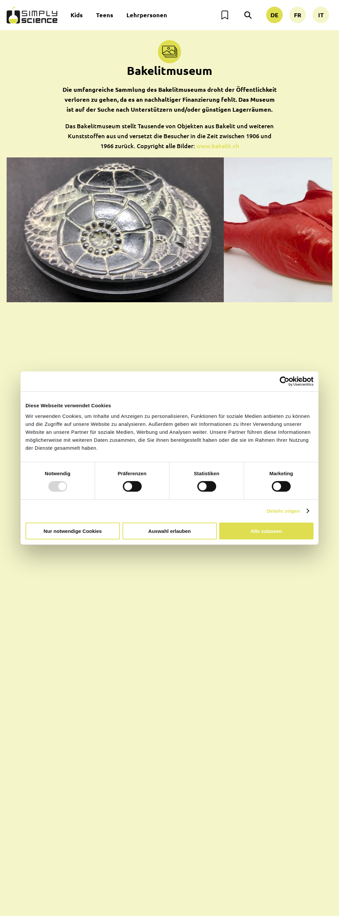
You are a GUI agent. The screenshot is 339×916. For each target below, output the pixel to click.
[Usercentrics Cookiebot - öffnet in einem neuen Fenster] (285, 381)
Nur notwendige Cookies (73, 531)
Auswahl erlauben (169, 531)
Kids (77, 15)
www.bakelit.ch (217, 145)
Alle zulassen (266, 531)
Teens (104, 15)
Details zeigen (283, 511)
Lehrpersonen (146, 15)
